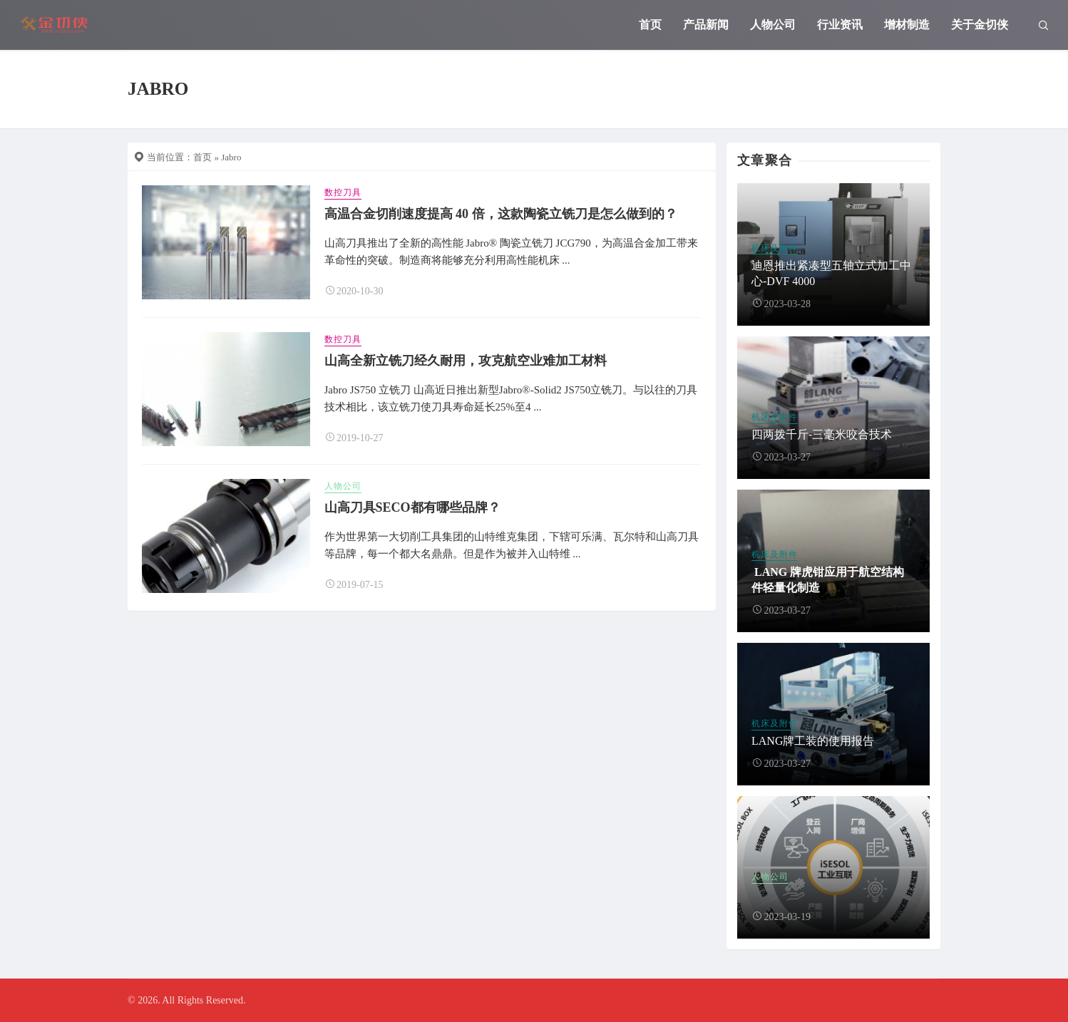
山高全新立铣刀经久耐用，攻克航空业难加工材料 (465, 360)
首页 (650, 25)
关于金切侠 (979, 25)
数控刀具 (342, 192)
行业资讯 (840, 25)
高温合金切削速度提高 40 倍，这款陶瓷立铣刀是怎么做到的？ (500, 214)
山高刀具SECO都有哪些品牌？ (412, 507)
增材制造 (907, 25)
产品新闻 (706, 25)
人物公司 (773, 25)
